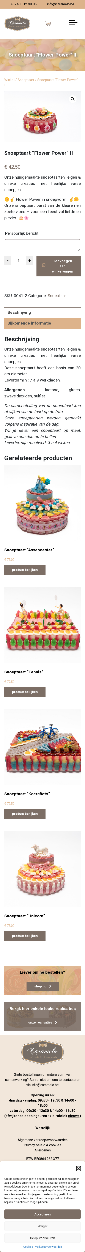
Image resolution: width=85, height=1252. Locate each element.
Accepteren (42, 1214)
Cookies (28, 1246)
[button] (78, 1168)
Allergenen (43, 1150)
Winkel (9, 80)
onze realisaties (42, 1022)
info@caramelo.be (60, 4)
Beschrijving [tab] (19, 312)
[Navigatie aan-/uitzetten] (73, 24)
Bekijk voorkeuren (42, 1238)
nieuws (74, 1116)
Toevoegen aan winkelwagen (62, 266)
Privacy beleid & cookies (42, 1145)
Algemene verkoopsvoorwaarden (43, 1140)
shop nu (42, 986)
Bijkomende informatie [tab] (29, 323)
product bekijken (25, 570)
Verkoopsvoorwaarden (48, 1246)
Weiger (42, 1226)
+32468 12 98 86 (24, 4)
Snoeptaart (26, 80)
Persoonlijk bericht (22, 233)
